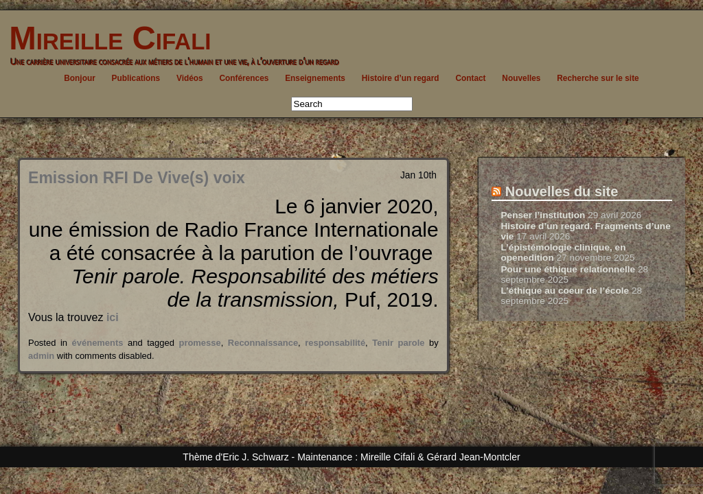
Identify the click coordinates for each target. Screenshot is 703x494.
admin (41, 356)
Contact (470, 78)
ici (112, 317)
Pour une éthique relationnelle (567, 269)
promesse (199, 343)
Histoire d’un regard (400, 78)
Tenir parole (398, 343)
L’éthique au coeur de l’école (564, 290)
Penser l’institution (542, 215)
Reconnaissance (263, 343)
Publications (136, 78)
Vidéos (189, 78)
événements (98, 343)
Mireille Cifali (105, 38)
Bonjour (79, 78)
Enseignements (315, 78)
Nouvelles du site (562, 191)
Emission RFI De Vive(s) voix (136, 178)
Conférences (243, 78)
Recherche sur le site (597, 78)
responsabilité (335, 343)
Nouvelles (521, 78)
